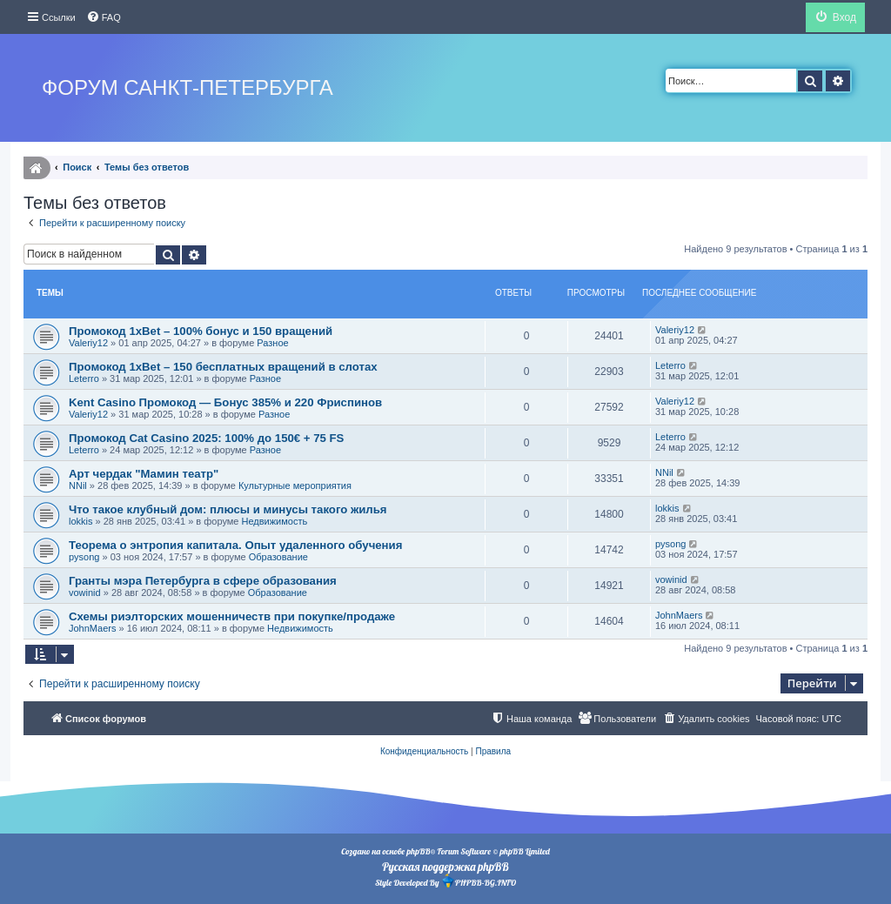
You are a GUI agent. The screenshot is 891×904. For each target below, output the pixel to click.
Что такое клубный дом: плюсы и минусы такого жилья (228, 509)
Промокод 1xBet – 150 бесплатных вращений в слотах (223, 366)
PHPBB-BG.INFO (478, 881)
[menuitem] (103, 17)
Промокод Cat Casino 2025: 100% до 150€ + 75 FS (206, 438)
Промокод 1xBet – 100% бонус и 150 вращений (200, 331)
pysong (84, 557)
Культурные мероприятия (295, 485)
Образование (278, 557)
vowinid (85, 592)
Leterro (84, 378)
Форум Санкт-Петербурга (187, 87)
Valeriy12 (88, 343)
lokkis (81, 521)
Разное (272, 343)
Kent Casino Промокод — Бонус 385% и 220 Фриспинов (225, 402)
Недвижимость (275, 521)
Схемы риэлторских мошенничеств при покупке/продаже (232, 616)
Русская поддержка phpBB (445, 867)
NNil (78, 485)
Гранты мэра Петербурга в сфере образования (203, 580)
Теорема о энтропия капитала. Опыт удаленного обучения (235, 545)
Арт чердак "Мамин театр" (143, 473)
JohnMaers (92, 628)
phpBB (418, 851)
